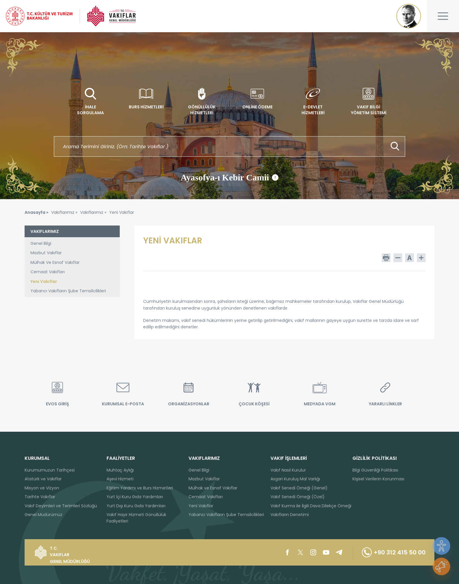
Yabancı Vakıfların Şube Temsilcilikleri (68, 291)
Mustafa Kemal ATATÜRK (408, 16)
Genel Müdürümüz (43, 515)
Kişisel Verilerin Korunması (378, 479)
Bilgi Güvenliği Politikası (375, 470)
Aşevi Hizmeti (120, 479)
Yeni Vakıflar (43, 281)
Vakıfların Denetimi (289, 515)
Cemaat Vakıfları (47, 272)
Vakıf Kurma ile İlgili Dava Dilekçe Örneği (310, 506)
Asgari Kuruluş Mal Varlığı (295, 479)
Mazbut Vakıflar (46, 253)
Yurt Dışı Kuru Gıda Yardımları (136, 506)
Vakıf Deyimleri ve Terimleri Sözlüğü (61, 506)
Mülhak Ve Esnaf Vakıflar (55, 262)
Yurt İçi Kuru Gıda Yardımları (135, 497)
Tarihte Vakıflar (40, 497)
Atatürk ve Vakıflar (43, 479)
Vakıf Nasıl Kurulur (288, 470)
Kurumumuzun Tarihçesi (50, 470)
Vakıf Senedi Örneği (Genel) (299, 488)
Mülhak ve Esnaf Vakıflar (213, 488)
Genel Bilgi (40, 243)
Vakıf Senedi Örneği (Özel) (297, 497)
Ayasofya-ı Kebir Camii (229, 177)
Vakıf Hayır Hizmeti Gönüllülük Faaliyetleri (136, 518)
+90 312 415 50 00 (394, 552)
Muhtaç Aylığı (120, 470)
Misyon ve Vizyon (42, 488)
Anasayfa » (36, 212)
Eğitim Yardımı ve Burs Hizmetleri (140, 488)
